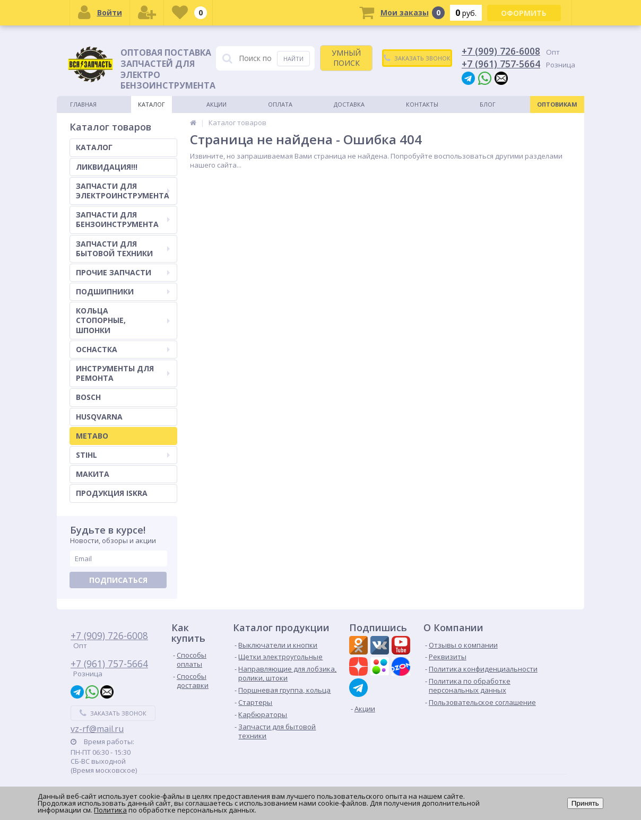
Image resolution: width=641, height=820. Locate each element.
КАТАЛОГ (94, 147)
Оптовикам (557, 104)
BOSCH (88, 397)
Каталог (151, 104)
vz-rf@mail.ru (97, 729)
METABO (92, 436)
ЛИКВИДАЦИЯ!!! (106, 167)
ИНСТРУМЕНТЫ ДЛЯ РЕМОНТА (123, 373)
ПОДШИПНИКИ (123, 291)
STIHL (123, 455)
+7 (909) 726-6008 (501, 51)
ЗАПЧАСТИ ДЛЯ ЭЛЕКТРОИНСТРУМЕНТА (123, 190)
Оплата (280, 104)
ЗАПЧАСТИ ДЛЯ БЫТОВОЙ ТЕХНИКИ (123, 248)
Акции (216, 104)
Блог (488, 104)
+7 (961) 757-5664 (501, 63)
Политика (110, 810)
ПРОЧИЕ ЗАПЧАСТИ (123, 272)
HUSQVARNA (99, 417)
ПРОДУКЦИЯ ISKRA (112, 493)
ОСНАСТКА (123, 349)
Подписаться (118, 580)
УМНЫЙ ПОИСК (346, 57)
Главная (83, 104)
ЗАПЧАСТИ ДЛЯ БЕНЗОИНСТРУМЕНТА (123, 219)
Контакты (422, 104)
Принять (585, 803)
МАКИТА (92, 474)
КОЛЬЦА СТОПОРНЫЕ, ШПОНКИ (123, 320)
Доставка (349, 104)
